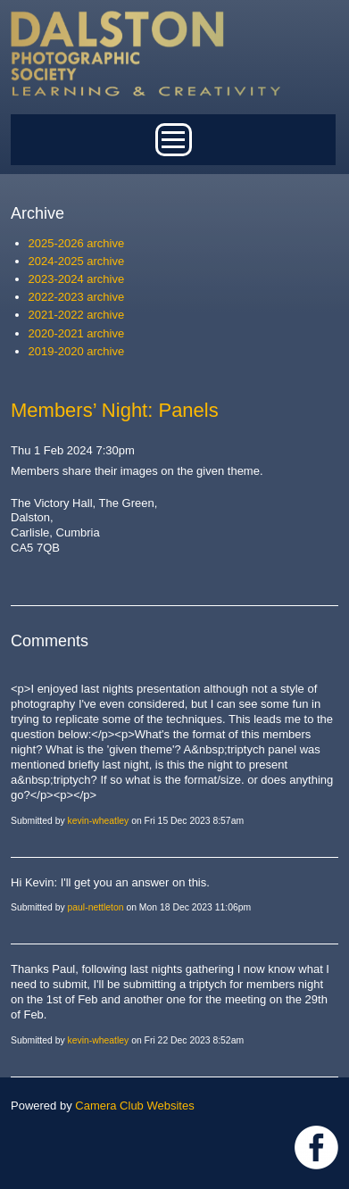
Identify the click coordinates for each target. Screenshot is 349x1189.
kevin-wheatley (98, 821)
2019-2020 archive (77, 351)
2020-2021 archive (77, 333)
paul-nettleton (96, 907)
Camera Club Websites (134, 1105)
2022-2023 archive (77, 296)
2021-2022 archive (77, 314)
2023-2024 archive (77, 279)
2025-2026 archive (77, 243)
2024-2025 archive (77, 261)
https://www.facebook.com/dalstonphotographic (316, 1147)
